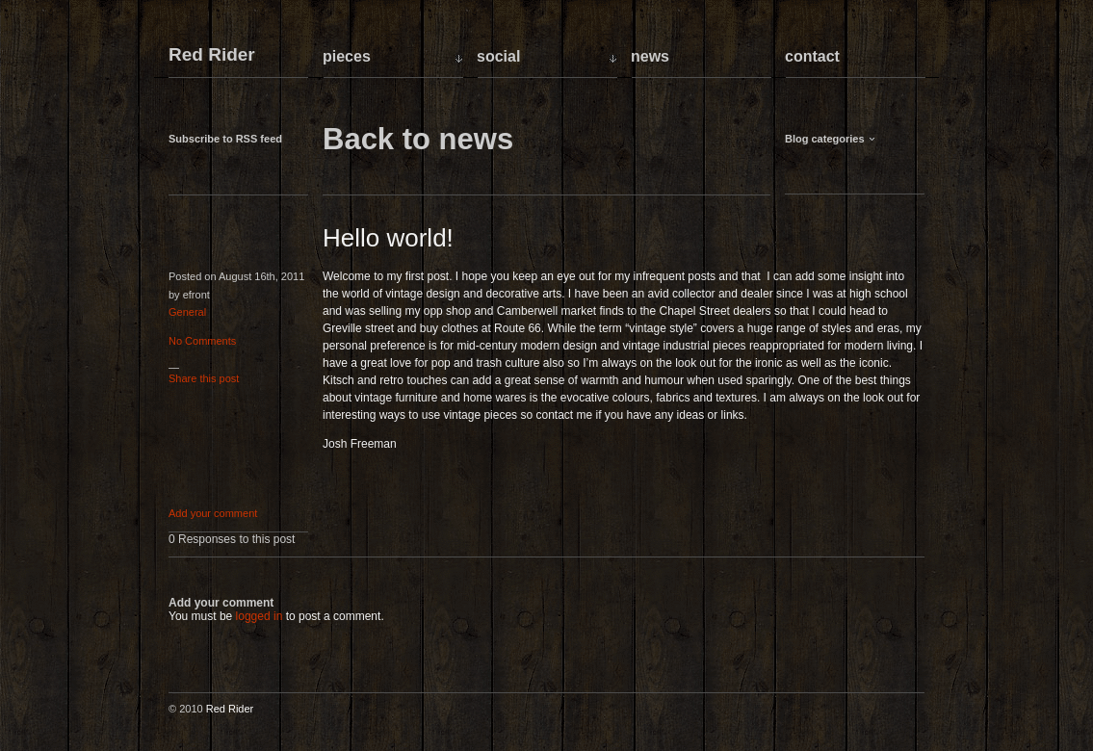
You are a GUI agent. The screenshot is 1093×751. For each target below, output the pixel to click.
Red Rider (212, 55)
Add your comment (213, 513)
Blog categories (825, 138)
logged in (259, 616)
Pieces (347, 56)
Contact (812, 56)
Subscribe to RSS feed (225, 138)
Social (498, 56)
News (650, 56)
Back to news (418, 139)
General (187, 312)
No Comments (202, 341)
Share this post (204, 378)
